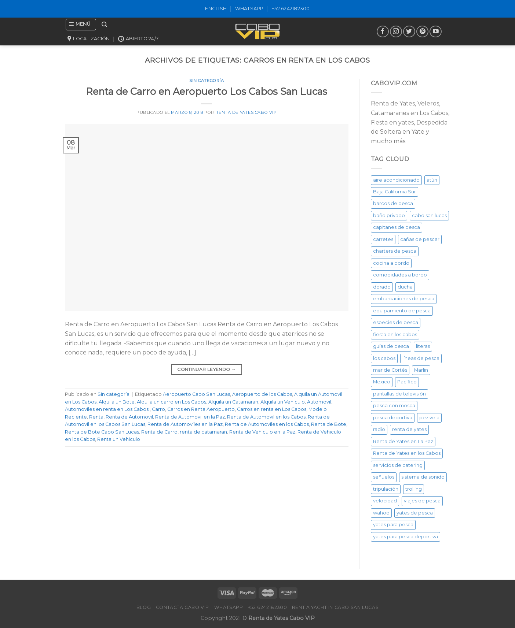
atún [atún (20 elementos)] (432, 180)
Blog (143, 607)
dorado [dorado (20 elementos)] (382, 287)
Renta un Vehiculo (118, 439)
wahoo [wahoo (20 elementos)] (381, 513)
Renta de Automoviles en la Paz (185, 424)
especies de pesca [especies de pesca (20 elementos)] (395, 322)
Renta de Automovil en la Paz (190, 417)
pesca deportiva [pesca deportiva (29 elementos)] (392, 417)
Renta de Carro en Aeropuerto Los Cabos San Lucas (206, 91)
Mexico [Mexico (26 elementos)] (381, 381)
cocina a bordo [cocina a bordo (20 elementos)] (391, 263)
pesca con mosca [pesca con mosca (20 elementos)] (394, 405)
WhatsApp (249, 8)
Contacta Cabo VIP (182, 607)
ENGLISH (216, 8)
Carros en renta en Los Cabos (271, 409)
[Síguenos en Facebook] (383, 32)
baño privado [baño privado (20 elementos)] (389, 215)
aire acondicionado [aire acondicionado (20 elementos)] (396, 180)
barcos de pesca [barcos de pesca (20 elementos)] (393, 203)
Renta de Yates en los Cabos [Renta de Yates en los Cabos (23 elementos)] (407, 453)
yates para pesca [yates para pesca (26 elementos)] (393, 524)
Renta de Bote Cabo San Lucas (102, 432)
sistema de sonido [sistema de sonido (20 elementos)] (423, 477)
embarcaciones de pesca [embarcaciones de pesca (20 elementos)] (403, 298)
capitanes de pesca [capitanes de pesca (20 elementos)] (396, 227)
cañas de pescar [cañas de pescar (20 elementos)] (419, 239)
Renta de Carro (159, 432)
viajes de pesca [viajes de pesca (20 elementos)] (422, 500)
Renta (96, 417)
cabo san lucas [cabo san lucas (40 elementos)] (429, 215)
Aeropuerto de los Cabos (262, 394)
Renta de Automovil (129, 417)
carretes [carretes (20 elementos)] (383, 239)
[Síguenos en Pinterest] (422, 32)
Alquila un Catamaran (233, 402)
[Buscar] (104, 24)
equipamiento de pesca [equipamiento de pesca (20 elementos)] (402, 310)
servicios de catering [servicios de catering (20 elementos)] (398, 465)
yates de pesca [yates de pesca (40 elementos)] (415, 513)
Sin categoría (206, 80)
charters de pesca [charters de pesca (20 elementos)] (394, 251)
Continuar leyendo (206, 369)
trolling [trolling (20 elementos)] (413, 489)
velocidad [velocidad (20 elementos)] (385, 500)
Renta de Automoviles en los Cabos (267, 424)
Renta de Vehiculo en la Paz (262, 432)
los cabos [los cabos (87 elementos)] (384, 358)
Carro (158, 409)
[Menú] (81, 24)
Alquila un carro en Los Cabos (171, 402)
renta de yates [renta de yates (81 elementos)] (409, 429)
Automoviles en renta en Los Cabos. (107, 409)
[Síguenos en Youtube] (436, 32)
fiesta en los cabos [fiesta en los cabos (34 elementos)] (395, 334)
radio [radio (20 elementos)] (379, 429)
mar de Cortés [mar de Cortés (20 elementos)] (390, 370)
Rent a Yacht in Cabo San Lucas (335, 607)
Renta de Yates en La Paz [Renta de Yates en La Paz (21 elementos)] (403, 441)
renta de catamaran (203, 432)
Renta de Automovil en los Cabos (266, 417)
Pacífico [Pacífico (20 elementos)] (407, 381)
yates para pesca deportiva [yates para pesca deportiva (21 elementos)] (405, 536)
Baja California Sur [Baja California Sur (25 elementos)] (394, 191)
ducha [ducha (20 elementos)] (405, 287)
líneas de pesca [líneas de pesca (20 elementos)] (420, 358)
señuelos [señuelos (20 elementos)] (383, 477)
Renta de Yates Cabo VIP (246, 112)
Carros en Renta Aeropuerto (201, 409)
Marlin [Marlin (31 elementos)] (421, 370)
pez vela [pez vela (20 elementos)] (429, 417)
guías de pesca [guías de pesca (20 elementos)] (391, 346)
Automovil (319, 402)
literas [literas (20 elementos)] (423, 346)
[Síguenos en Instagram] (396, 32)
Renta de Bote (328, 424)
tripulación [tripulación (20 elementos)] (385, 489)
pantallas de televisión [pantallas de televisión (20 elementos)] (399, 394)
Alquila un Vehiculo (282, 402)
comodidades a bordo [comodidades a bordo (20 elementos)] (400, 275)
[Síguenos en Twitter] (409, 32)
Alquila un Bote (117, 402)
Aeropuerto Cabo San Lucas (196, 394)
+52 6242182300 (291, 8)
